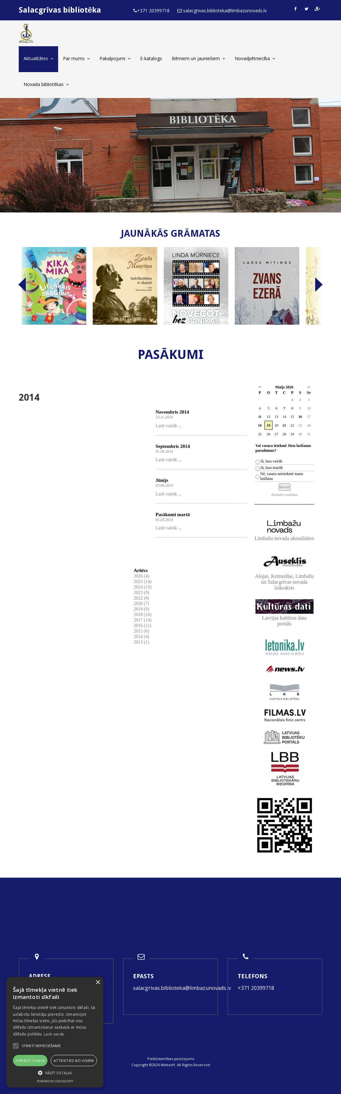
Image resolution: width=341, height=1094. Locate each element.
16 (300, 416)
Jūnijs (162, 480)
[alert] (54, 1032)
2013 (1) (141, 642)
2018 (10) (142, 614)
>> (308, 387)
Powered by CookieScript (55, 1081)
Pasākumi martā (173, 514)
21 (284, 425)
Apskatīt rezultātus (284, 494)
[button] (55, 1072)
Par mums (76, 58)
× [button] (97, 982)
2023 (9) (141, 592)
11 (259, 416)
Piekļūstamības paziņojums (170, 1058)
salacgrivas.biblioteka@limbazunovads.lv (182, 987)
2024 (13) (142, 587)
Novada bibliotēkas (46, 84)
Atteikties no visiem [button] (74, 1060)
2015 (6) (141, 631)
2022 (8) (141, 598)
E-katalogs (151, 58)
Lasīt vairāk (54, 1034)
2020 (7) (141, 603)
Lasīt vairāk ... (168, 425)
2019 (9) (141, 609)
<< (259, 387)
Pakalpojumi (114, 58)
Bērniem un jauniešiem (198, 58)
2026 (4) (141, 576)
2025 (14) (142, 581)
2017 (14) (142, 620)
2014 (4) (141, 636)
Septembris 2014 (173, 446)
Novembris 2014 (172, 412)
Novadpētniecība (255, 58)
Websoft (168, 1064)
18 (260, 425)
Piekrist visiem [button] (30, 1060)
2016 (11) (142, 625)
